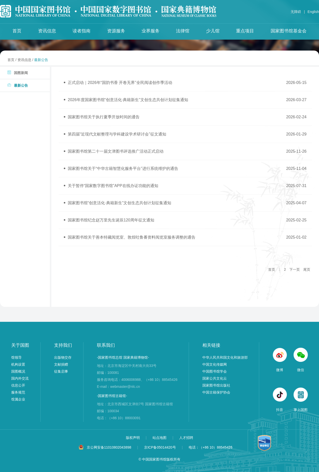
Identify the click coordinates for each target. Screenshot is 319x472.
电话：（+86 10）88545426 (211, 447)
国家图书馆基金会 (289, 31)
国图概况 (18, 371)
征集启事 (61, 371)
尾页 (306, 269)
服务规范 (18, 392)
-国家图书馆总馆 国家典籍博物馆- (123, 357)
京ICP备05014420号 (160, 447)
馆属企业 (18, 399)
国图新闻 (17, 72)
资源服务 (116, 31)
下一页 (294, 269)
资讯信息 (47, 31)
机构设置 (18, 364)
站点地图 (160, 438)
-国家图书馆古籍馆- (112, 396)
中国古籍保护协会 (216, 392)
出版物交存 (63, 357)
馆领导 (16, 357)
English (313, 11)
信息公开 (18, 385)
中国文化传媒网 (214, 364)
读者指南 (81, 31)
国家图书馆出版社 (216, 385)
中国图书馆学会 (214, 371)
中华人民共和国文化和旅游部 (225, 357)
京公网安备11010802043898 (109, 447)
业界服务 (151, 31)
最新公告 (41, 60)
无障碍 (296, 11)
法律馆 (182, 31)
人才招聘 (186, 438)
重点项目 (245, 31)
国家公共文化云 (214, 378)
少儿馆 (213, 31)
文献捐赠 (61, 364)
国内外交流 (20, 378)
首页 (16, 31)
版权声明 (133, 438)
